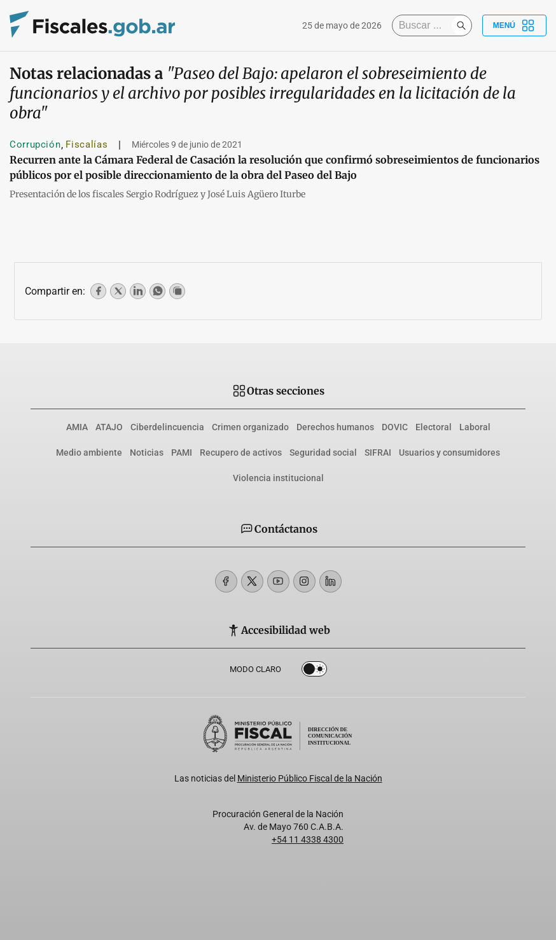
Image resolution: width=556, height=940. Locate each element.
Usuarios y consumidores (449, 452)
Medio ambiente (89, 452)
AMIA (77, 427)
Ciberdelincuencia (167, 427)
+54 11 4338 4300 (308, 839)
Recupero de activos (241, 452)
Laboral (474, 427)
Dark (314, 671)
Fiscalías (87, 144)
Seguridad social (323, 452)
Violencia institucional (278, 478)
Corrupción (35, 144)
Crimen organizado (250, 427)
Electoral (433, 427)
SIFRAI (378, 452)
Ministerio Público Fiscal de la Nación (309, 778)
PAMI (181, 452)
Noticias (146, 452)
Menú (514, 25)
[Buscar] (425, 25)
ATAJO (109, 427)
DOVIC (395, 427)
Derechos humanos (335, 427)
